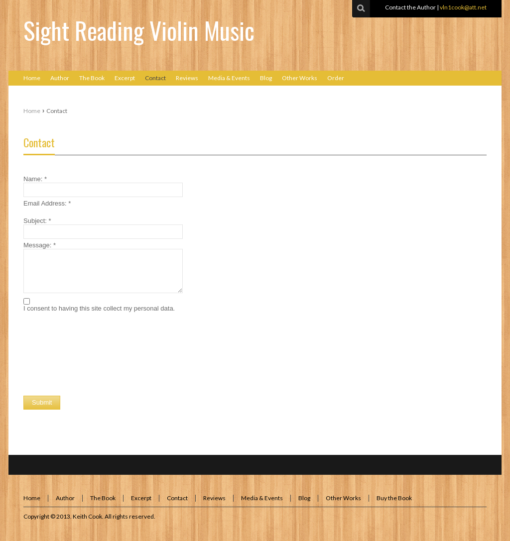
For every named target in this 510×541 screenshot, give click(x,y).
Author (65, 498)
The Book (103, 498)
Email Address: (47, 203)
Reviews (214, 498)
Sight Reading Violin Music (139, 30)
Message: (39, 245)
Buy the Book (394, 498)
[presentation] (99, 339)
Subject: (37, 220)
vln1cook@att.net (463, 7)
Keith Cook (87, 516)
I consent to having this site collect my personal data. (99, 308)
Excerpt (141, 498)
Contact (39, 142)
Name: (35, 179)
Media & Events (262, 498)
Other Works (343, 498)
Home (31, 110)
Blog (304, 498)
